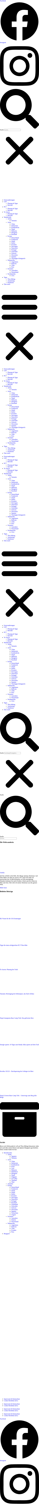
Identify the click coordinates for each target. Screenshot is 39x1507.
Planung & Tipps (13, 203)
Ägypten (13, 1156)
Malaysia (14, 231)
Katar (13, 1166)
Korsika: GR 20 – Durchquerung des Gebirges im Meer (16, 1071)
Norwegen (14, 246)
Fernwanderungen (9, 200)
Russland (14, 234)
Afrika (9, 219)
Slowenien (14, 255)
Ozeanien (10, 269)
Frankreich (14, 239)
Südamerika (11, 260)
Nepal (13, 229)
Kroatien (14, 244)
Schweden (14, 251)
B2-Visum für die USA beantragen (10, 918)
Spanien (13, 257)
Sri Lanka (14, 1178)
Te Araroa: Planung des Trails (9, 969)
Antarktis (10, 1184)
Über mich (7, 284)
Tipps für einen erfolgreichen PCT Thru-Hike (13, 945)
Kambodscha (15, 227)
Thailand (14, 1180)
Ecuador (13, 1230)
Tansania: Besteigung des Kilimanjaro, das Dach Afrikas (17, 994)
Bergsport (7, 1233)
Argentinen (14, 262)
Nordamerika (11, 274)
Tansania (14, 220)
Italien (13, 243)
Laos (12, 1168)
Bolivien (13, 263)
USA (12, 275)
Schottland (14, 1204)
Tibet (12, 1182)
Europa (10, 236)
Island (13, 241)
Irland (13, 1190)
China (13, 224)
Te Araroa (7, 212)
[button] (19, 109)
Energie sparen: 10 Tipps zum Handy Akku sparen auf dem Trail (19, 1044)
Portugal (13, 250)
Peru (12, 267)
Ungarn (13, 1215)
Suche (2, 130)
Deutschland (15, 238)
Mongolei (14, 232)
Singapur (14, 1177)
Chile (13, 265)
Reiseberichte (8, 1153)
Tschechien (14, 1213)
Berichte (10, 205)
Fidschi (13, 1220)
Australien (14, 270)
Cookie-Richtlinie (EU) (11, 1401)
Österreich (14, 248)
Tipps (5, 277)
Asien (9, 222)
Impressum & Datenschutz (12, 1399)
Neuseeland (14, 272)
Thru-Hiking (11, 279)
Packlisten (11, 282)
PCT (5, 207)
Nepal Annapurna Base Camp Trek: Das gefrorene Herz (17, 1018)
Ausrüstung (11, 281)
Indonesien (14, 226)
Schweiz (13, 253)
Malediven (14, 1172)
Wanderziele (7, 217)
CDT (5, 201)
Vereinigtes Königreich (18, 258)
